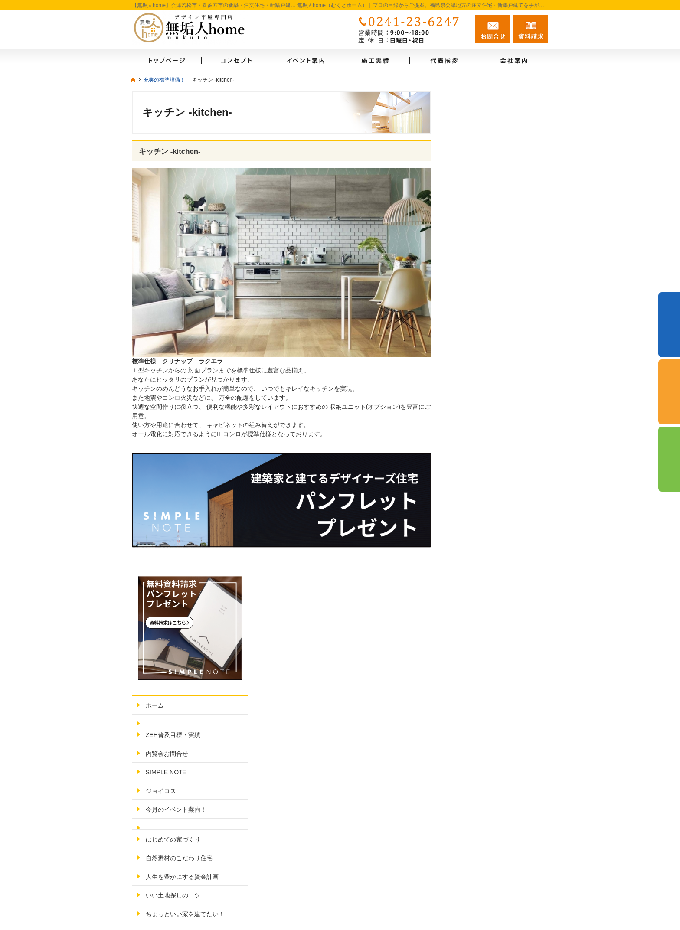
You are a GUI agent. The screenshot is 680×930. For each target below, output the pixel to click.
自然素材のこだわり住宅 (491, 373)
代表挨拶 (470, 541)
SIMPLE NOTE (478, 287)
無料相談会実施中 (482, 597)
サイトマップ (476, 652)
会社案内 (470, 522)
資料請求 (530, 29)
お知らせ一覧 (476, 615)
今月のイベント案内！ (488, 325)
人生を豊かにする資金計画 (494, 391)
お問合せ (492, 29)
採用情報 (470, 559)
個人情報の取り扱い (485, 634)
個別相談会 (669, 391)
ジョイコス (473, 306)
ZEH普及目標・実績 (485, 250)
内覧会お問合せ (479, 269)
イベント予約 (669, 324)
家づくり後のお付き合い (491, 503)
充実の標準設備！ (482, 466)
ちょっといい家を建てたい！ (497, 429)
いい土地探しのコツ (485, 410)
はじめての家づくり (485, 354)
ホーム (467, 220)
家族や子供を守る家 (485, 485)
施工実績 (470, 447)
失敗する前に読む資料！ (491, 578)
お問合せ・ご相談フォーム (496, 837)
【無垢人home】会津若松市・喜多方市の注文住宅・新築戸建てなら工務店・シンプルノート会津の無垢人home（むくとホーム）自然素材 (370, 907)
